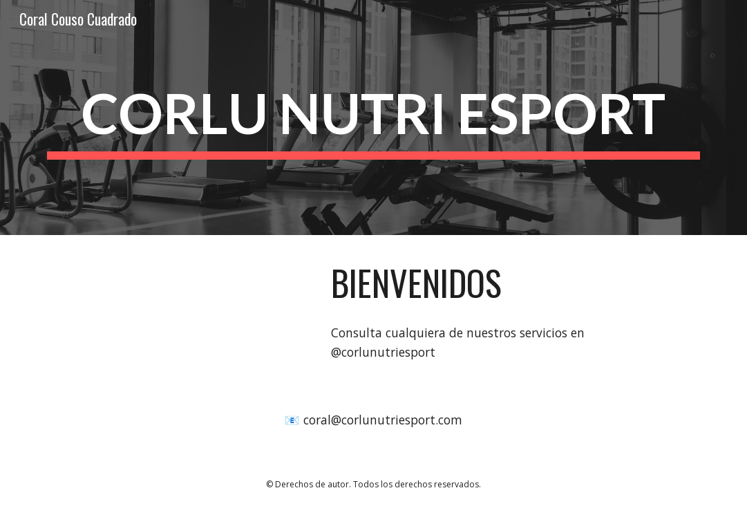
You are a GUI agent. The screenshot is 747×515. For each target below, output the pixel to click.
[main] (373, 118)
